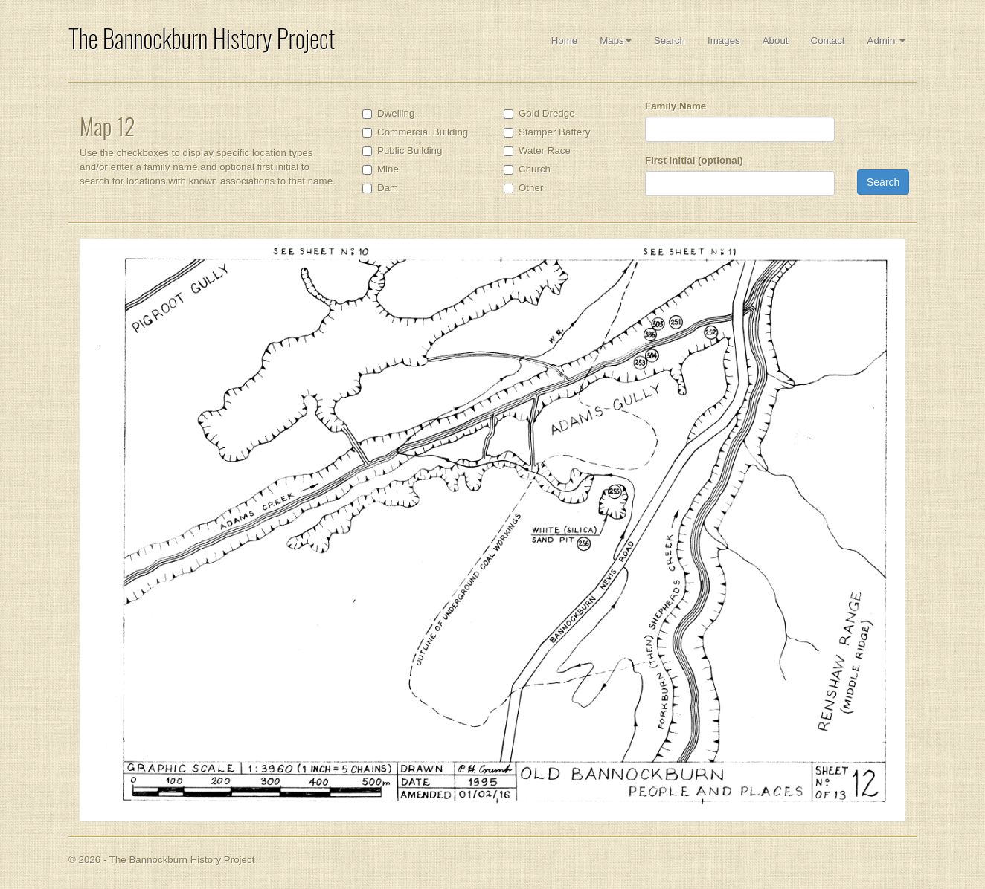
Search (669, 40)
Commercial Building (422, 132)
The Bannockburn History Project (201, 38)
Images (724, 40)
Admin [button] (886, 40)
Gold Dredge (547, 113)
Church (535, 169)
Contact (828, 40)
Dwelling (395, 113)
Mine (388, 169)
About (776, 40)
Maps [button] (616, 40)
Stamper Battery (554, 132)
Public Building (409, 150)
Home (564, 40)
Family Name (675, 105)
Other (531, 187)
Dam (387, 187)
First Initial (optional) (694, 160)
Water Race (545, 150)
